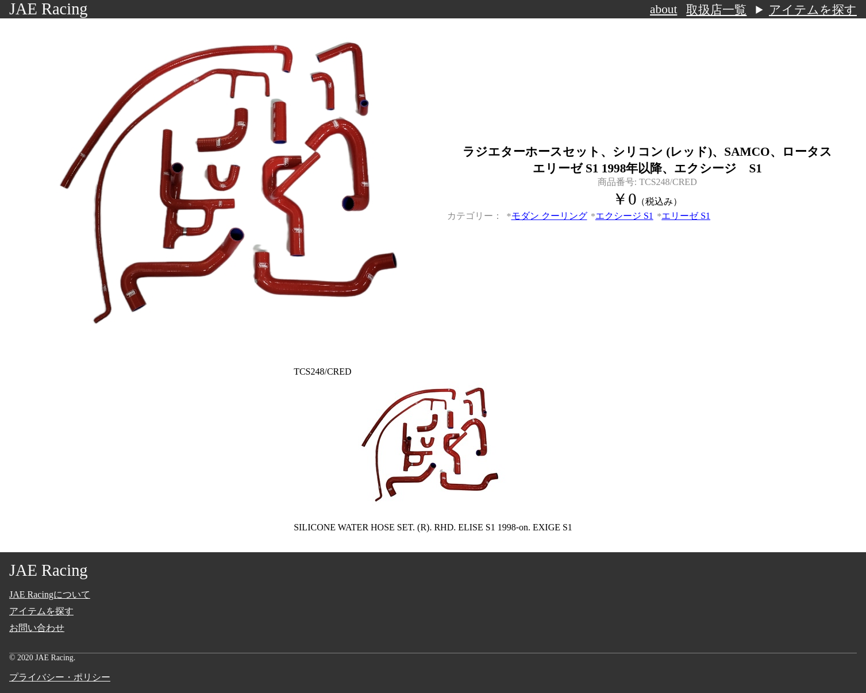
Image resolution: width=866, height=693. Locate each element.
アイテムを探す (813, 10)
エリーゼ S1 (685, 216)
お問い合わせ (36, 628)
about (663, 9)
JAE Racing (48, 9)
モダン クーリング (549, 216)
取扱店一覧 (716, 10)
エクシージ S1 (624, 216)
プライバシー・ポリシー (59, 677)
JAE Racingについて (49, 594)
